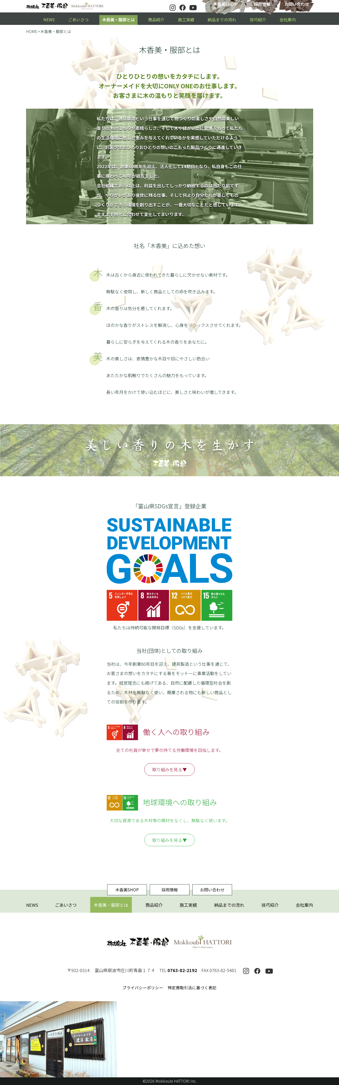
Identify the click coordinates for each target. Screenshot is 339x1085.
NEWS (49, 19)
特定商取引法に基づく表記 (192, 987)
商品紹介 (156, 19)
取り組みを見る (167, 769)
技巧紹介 (258, 19)
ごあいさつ (78, 19)
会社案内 (287, 19)
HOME (31, 31)
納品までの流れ (222, 19)
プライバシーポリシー (142, 987)
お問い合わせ (296, 4)
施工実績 (186, 19)
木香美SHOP (225, 4)
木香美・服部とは (118, 19)
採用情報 (262, 4)
